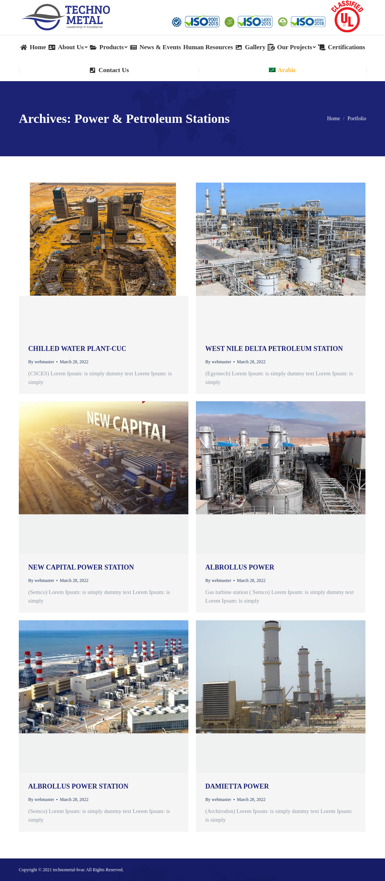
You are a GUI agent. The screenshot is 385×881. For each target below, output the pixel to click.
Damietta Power (237, 786)
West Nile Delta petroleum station (274, 348)
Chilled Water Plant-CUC (77, 348)
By (41, 361)
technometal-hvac (69, 869)
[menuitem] (33, 47)
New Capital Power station (81, 567)
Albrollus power (239, 567)
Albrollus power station (78, 786)
